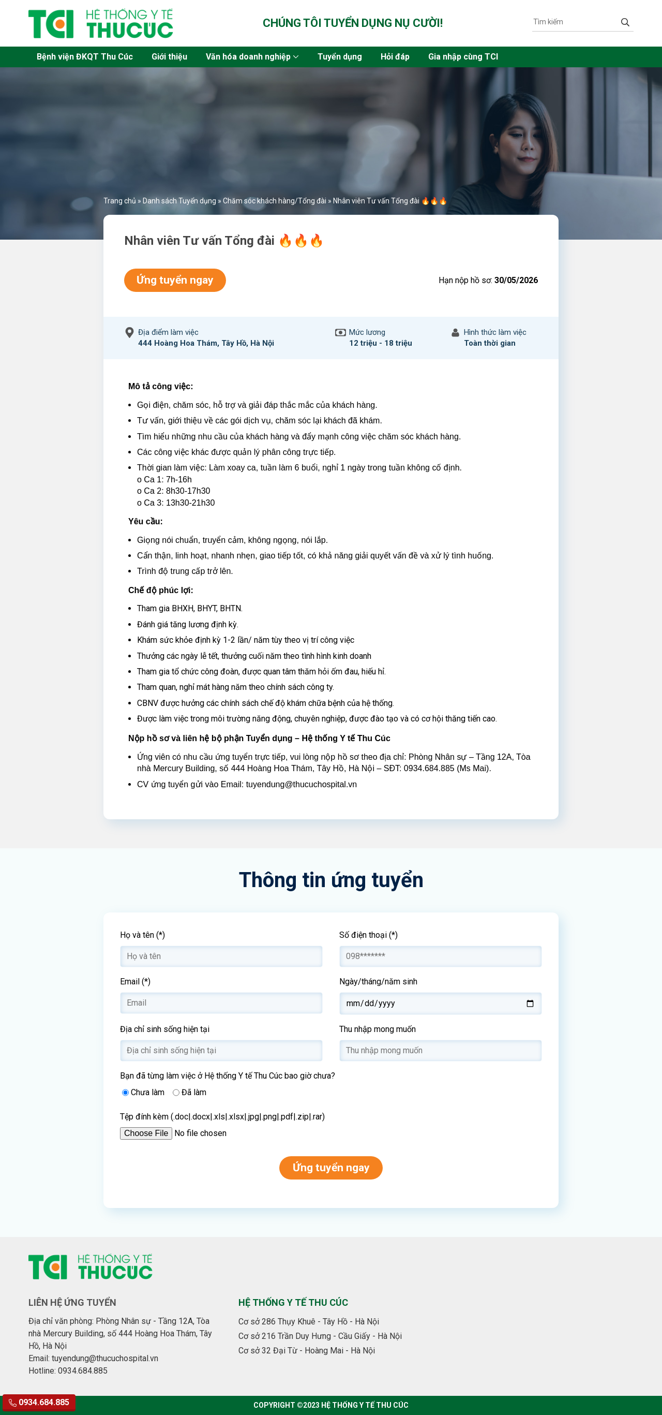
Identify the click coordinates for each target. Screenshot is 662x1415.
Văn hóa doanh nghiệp (248, 57)
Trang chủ (119, 201)
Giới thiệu (169, 57)
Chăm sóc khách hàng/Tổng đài (274, 201)
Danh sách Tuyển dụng (179, 201)
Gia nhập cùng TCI (463, 57)
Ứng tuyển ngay (175, 280)
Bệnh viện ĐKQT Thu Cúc (85, 57)
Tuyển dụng (340, 57)
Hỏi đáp (395, 57)
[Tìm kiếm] (574, 21)
